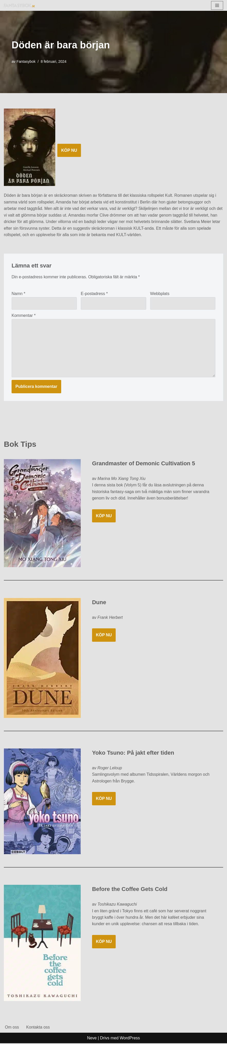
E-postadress (94, 294)
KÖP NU (69, 150)
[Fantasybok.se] (19, 5)
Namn (18, 294)
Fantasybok (25, 61)
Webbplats (159, 294)
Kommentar (23, 316)
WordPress (130, 1038)
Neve (92, 1038)
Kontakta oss (38, 1028)
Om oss (12, 1028)
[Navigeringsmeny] (217, 5)
